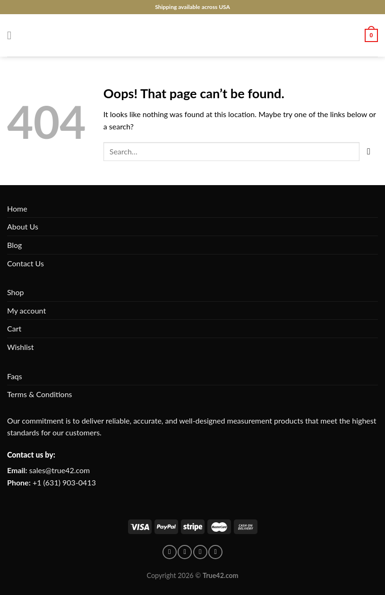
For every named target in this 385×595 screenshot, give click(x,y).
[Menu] (12, 35)
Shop (15, 292)
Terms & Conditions (39, 394)
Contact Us (25, 263)
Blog (14, 244)
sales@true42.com (59, 470)
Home (17, 208)
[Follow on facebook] (170, 552)
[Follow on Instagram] (200, 552)
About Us (22, 226)
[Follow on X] (215, 552)
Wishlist (20, 346)
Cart (14, 328)
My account (26, 310)
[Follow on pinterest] (185, 552)
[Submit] (368, 151)
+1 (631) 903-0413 (64, 482)
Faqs (14, 376)
